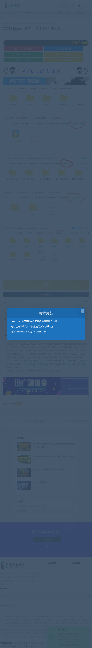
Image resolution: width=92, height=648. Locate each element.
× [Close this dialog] (82, 311)
